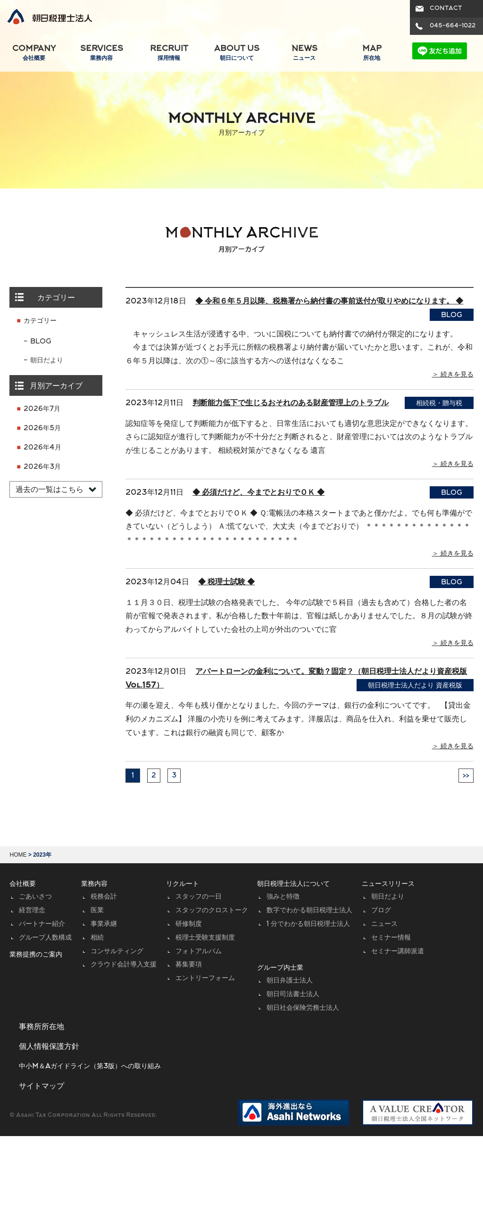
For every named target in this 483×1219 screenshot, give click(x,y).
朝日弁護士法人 (289, 981)
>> (466, 776)
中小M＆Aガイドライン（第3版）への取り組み (90, 1067)
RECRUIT (169, 53)
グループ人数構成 (45, 938)
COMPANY (33, 53)
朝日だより (46, 361)
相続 (97, 938)
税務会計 (104, 897)
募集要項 (188, 965)
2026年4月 (42, 448)
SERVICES (101, 53)
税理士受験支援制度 (205, 938)
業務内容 (94, 884)
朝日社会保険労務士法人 (302, 1008)
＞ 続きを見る (453, 375)
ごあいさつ (35, 897)
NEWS (304, 53)
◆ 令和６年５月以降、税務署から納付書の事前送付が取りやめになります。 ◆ (329, 301)
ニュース (384, 924)
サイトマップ (41, 1086)
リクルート (182, 884)
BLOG (40, 342)
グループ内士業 (280, 968)
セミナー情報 (391, 938)
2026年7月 (42, 409)
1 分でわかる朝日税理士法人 (308, 924)
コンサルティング (117, 952)
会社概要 (22, 884)
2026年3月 (42, 467)
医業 (97, 911)
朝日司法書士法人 (292, 994)
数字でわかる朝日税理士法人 (309, 911)
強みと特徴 (283, 897)
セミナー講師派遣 (397, 952)
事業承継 (104, 924)
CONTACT (446, 8)
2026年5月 (42, 429)
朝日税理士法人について (293, 884)
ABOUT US (236, 53)
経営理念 (32, 911)
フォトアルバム (198, 952)
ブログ (381, 911)
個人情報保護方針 (49, 1047)
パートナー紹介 (42, 924)
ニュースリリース (388, 884)
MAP (372, 53)
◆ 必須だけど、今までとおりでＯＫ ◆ (258, 493)
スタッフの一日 (198, 897)
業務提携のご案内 (35, 955)
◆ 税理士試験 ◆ (226, 582)
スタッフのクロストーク (211, 911)
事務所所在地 (41, 1027)
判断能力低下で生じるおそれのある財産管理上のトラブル (290, 403)
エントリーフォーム (205, 978)
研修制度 (188, 924)
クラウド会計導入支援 (124, 965)
